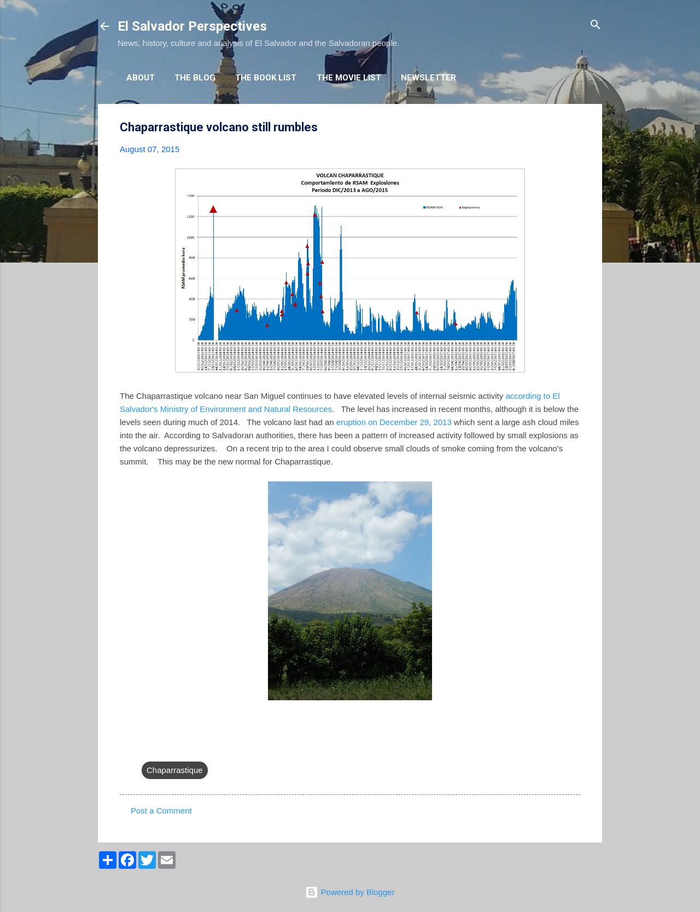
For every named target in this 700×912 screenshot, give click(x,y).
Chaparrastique (175, 770)
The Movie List (349, 78)
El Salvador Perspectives (192, 26)
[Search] (595, 25)
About (140, 78)
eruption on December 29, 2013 (394, 422)
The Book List (265, 78)
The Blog (194, 78)
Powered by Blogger (349, 892)
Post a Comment (161, 810)
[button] (573, 127)
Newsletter (428, 78)
